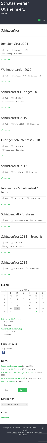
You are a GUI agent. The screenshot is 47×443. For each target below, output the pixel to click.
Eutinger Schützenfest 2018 (20, 140)
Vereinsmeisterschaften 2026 (13, 378)
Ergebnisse (10, 102)
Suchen (23, 390)
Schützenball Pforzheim (17, 214)
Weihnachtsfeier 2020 (16, 69)
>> (43, 290)
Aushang (9, 54)
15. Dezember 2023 (21, 50)
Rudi (6, 76)
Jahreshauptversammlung (11, 329)
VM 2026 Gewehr (8, 381)
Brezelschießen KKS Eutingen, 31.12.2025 (17, 372)
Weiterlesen (5, 59)
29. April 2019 (18, 124)
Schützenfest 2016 (14, 262)
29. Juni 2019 (18, 98)
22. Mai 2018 (18, 172)
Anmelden (5, 417)
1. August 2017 (19, 198)
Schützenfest (17, 54)
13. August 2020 (19, 76)
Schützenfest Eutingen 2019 (20, 92)
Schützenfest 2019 (14, 118)
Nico (6, 50)
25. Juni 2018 (18, 146)
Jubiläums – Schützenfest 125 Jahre (21, 190)
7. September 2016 (20, 220)
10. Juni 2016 (18, 269)
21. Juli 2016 (18, 243)
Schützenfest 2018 (14, 166)
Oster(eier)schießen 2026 (11, 319)
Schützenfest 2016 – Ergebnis (21, 236)
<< (4, 290)
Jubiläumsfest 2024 (14, 44)
